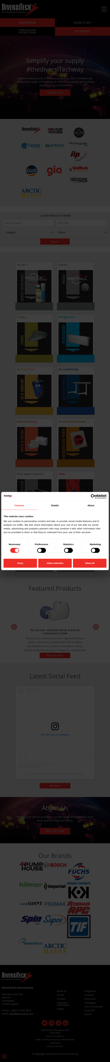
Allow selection (55, 563)
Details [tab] (55, 505)
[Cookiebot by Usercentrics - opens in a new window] (93, 496)
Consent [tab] (19, 505)
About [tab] (90, 505)
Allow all (89, 563)
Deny (20, 563)
